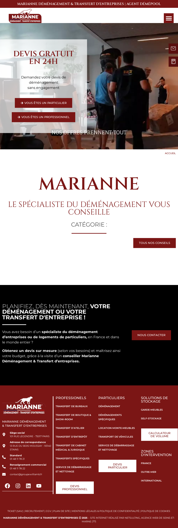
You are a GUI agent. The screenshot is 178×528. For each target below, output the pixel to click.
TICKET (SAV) (15, 510)
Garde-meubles (152, 409)
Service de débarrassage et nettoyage (73, 469)
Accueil (170, 152)
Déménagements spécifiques (110, 417)
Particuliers (111, 398)
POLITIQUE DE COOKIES (156, 510)
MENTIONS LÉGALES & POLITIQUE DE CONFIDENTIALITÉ (105, 510)
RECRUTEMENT (34, 510)
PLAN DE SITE (61, 510)
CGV (48, 510)
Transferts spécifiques (72, 458)
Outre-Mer (148, 471)
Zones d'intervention (156, 452)
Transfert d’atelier (70, 427)
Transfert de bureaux (72, 406)
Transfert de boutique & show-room (73, 417)
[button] (169, 18)
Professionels (71, 398)
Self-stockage (151, 418)
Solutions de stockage (154, 399)
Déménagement (109, 406)
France (146, 462)
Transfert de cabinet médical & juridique (71, 447)
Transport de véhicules (115, 436)
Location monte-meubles (116, 427)
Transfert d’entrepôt (71, 436)
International (151, 479)
